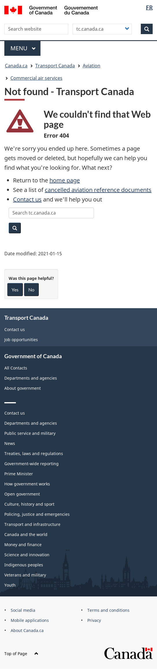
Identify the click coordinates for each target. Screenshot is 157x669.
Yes (15, 289)
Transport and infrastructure (32, 524)
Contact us (27, 199)
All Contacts (15, 368)
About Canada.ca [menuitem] (27, 630)
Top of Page (21, 653)
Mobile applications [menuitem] (30, 620)
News (9, 443)
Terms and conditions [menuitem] (108, 610)
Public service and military (30, 433)
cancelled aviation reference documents (98, 190)
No (31, 289)
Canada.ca (16, 65)
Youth (10, 585)
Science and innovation (26, 554)
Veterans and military (25, 575)
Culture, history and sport (29, 504)
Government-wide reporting (31, 463)
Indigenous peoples (23, 565)
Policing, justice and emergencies (37, 514)
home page (64, 180)
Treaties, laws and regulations (33, 453)
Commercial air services (36, 78)
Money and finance (23, 544)
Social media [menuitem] (23, 610)
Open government (22, 494)
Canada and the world (25, 534)
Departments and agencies (30, 378)
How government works (27, 484)
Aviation (91, 65)
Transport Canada (55, 65)
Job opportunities (21, 339)
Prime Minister (18, 473)
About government (22, 388)
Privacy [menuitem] (94, 620)
